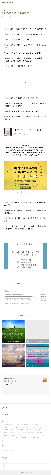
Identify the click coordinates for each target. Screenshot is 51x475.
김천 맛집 (14, 435)
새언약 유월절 (31, 437)
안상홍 (22, 427)
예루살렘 (31, 432)
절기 (46, 427)
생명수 (4, 437)
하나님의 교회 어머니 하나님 (9, 424)
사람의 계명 (41, 437)
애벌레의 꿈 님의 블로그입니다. (11, 381)
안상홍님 (40, 427)
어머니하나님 (5, 435)
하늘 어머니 (11, 437)
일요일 (18, 437)
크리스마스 (35, 424)
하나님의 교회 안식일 (35, 429)
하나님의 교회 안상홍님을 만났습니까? (14, 294)
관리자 (31, 472)
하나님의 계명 (5, 429)
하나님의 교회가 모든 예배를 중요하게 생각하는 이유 (17, 298)
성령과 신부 (5, 432)
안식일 (27, 427)
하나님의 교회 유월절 (33, 435)
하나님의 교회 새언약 (16, 432)
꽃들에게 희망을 (7, 3)
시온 (25, 432)
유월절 (24, 437)
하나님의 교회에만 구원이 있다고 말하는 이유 (15, 303)
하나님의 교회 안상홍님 (24, 424)
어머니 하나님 (24, 429)
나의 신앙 (7, 291)
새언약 (45, 429)
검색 (47, 450)
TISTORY (26, 472)
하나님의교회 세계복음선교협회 (10, 427)
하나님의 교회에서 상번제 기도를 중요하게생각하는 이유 (18, 296)
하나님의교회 (15, 429)
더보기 (3, 440)
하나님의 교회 (39, 432)
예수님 (33, 427)
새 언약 (43, 435)
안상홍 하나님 (22, 435)
